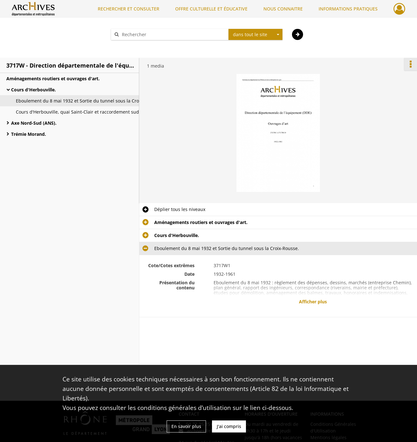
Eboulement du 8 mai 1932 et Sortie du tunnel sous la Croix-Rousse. (79, 101)
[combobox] (255, 34)
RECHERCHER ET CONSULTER (128, 9)
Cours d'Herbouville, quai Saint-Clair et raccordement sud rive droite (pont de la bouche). (79, 112)
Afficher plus (313, 302)
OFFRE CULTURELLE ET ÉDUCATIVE (211, 9)
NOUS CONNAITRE (283, 9)
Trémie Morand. (28, 134)
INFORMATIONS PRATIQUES (348, 9)
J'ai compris (229, 426)
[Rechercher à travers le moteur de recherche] (173, 34)
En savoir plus (186, 426)
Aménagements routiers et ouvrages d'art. (53, 79)
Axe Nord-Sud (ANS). (33, 123)
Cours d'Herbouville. (33, 90)
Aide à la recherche (135, 45)
